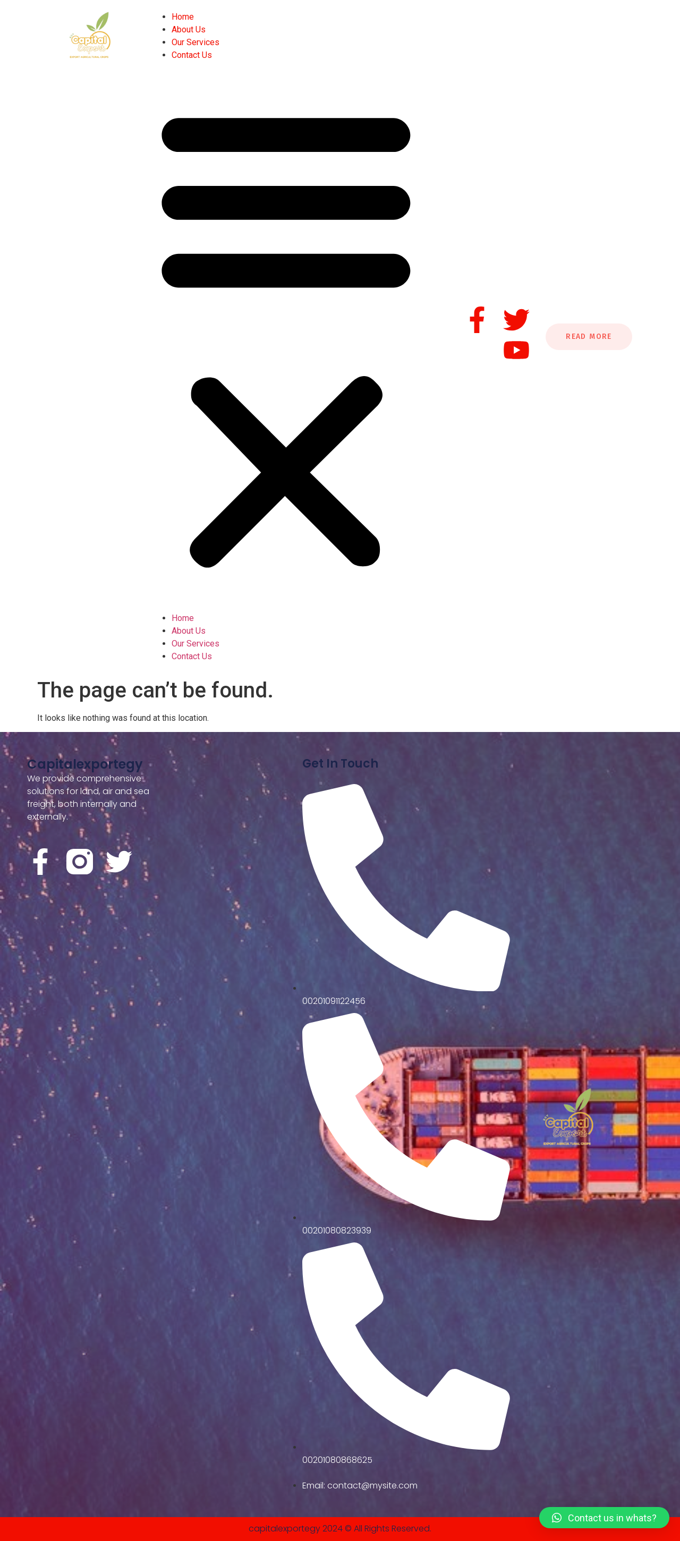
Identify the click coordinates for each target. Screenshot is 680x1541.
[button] (286, 337)
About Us (189, 29)
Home (183, 17)
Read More (589, 336)
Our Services (195, 42)
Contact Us (192, 55)
